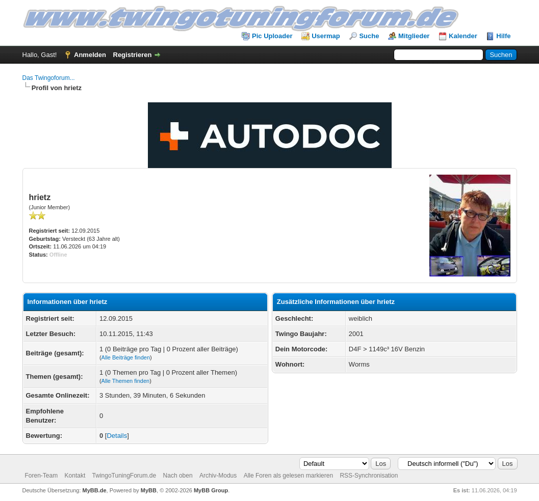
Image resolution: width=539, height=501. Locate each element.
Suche (369, 36)
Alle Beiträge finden (125, 357)
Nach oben (178, 475)
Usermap (326, 36)
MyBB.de (95, 490)
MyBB (149, 490)
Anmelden (90, 55)
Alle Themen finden (125, 381)
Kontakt (75, 475)
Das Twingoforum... (48, 77)
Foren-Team (41, 475)
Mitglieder (413, 36)
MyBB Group (211, 490)
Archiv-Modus (218, 475)
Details (117, 435)
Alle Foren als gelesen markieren (288, 475)
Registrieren (132, 55)
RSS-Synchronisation (369, 475)
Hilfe (503, 36)
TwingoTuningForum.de (124, 475)
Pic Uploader (272, 36)
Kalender (463, 36)
